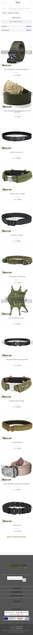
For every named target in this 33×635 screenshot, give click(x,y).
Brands (4, 26)
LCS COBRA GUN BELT (17, 442)
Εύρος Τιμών (6, 30)
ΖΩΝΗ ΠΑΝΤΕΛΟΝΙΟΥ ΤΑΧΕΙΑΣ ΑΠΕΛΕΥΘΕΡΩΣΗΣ (16, 69)
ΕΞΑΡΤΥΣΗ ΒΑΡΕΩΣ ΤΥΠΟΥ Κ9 (16, 318)
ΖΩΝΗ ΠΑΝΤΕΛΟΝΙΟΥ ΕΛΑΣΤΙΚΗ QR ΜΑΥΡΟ (17, 359)
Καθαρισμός (28, 26)
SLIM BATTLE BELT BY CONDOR (17, 193)
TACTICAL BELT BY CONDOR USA (17, 276)
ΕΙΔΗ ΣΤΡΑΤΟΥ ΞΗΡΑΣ (24, 8)
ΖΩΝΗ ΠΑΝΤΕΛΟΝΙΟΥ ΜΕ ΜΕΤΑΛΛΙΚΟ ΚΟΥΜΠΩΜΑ (16, 484)
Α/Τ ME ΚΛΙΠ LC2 (17, 525)
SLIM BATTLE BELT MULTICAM (16, 401)
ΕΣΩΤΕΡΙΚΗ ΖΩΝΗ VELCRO (16, 152)
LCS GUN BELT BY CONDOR (16, 235)
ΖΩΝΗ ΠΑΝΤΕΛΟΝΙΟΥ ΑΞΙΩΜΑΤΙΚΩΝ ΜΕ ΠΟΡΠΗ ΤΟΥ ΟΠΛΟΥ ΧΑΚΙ (17, 111)
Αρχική (4, 8)
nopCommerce (19, 626)
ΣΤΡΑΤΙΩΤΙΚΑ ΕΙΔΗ (12, 8)
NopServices (20, 628)
